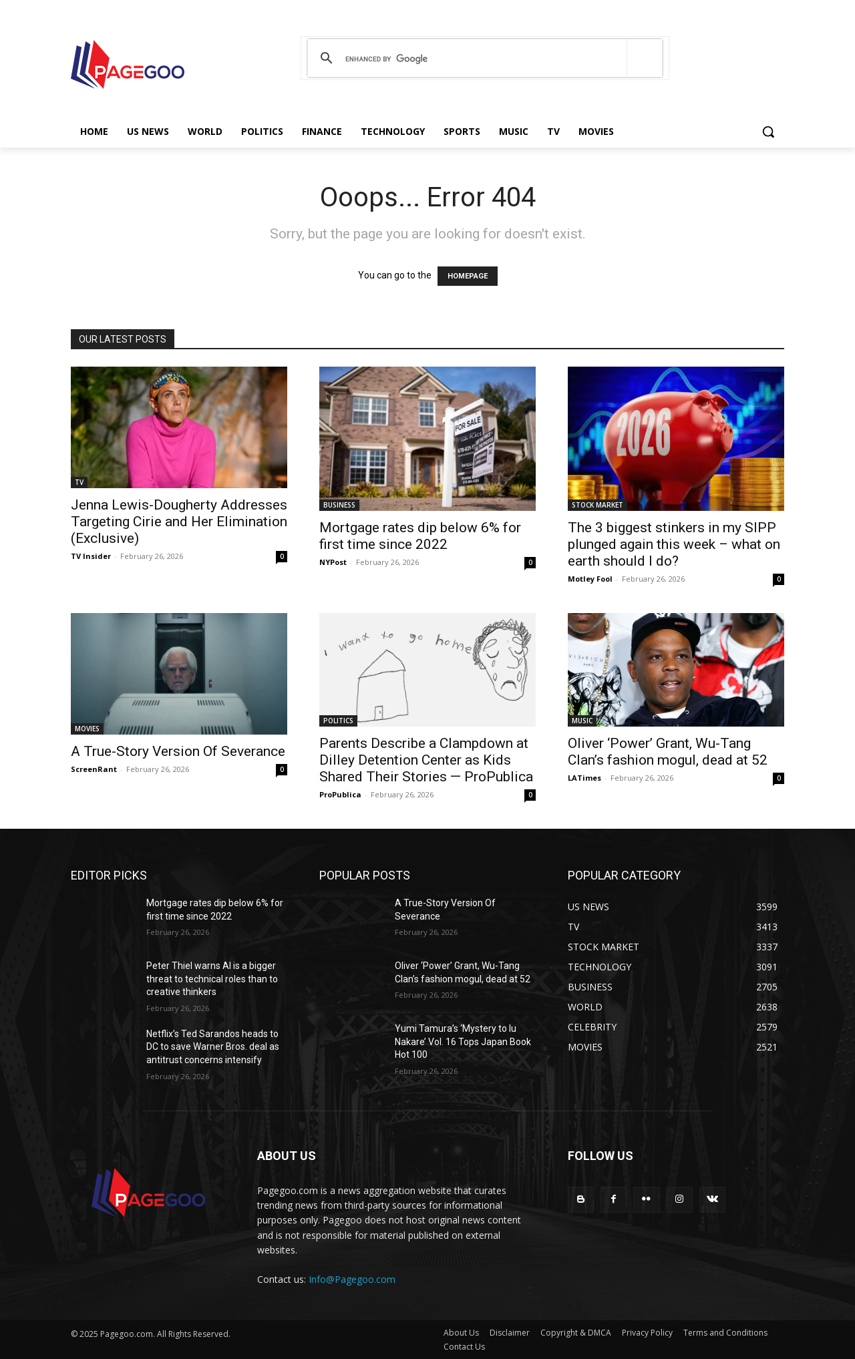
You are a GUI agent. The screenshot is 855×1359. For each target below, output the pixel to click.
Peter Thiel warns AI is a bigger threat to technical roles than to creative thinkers (212, 978)
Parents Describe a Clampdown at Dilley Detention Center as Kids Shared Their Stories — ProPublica (426, 760)
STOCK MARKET (597, 505)
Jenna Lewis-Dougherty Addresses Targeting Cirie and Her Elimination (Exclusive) (179, 521)
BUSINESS (339, 505)
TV (79, 482)
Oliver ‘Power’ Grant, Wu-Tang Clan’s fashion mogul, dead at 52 (667, 751)
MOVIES (87, 728)
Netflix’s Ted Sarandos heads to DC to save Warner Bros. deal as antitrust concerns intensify (212, 1046)
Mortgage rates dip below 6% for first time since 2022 (420, 536)
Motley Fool (590, 579)
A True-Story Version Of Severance (178, 751)
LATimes (584, 778)
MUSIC (582, 720)
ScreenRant (94, 769)
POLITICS (338, 720)
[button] (768, 132)
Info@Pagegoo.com (352, 1279)
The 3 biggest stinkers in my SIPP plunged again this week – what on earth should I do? (674, 544)
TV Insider (91, 556)
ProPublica (340, 794)
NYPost (333, 562)
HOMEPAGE (468, 276)
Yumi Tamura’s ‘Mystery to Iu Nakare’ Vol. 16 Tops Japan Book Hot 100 (463, 1041)
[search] (482, 59)
